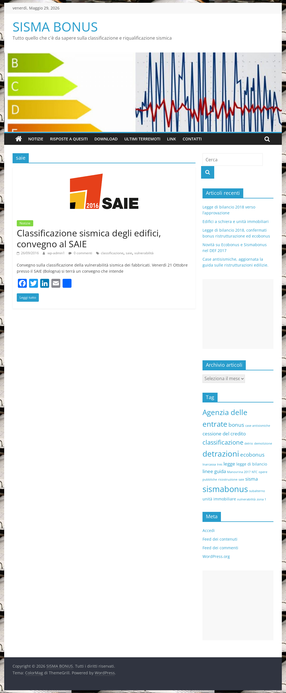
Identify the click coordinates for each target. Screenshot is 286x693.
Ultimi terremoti (142, 139)
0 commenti (80, 253)
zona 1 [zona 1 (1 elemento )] (261, 499)
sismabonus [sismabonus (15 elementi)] (225, 489)
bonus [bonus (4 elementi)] (236, 424)
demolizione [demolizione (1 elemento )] (263, 443)
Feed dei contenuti (219, 539)
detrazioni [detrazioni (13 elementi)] (220, 453)
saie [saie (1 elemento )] (241, 479)
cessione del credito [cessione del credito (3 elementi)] (224, 433)
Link (171, 139)
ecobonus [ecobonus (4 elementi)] (252, 454)
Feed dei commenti (220, 547)
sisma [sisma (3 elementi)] (251, 479)
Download (106, 139)
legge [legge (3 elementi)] (229, 464)
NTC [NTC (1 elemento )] (255, 472)
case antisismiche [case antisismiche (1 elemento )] (257, 426)
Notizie (35, 139)
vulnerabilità (144, 253)
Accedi (208, 530)
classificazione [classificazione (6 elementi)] (222, 442)
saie (129, 253)
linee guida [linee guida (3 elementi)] (214, 471)
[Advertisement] (237, 314)
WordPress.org (216, 556)
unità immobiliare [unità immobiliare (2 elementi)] (219, 499)
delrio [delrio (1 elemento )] (248, 443)
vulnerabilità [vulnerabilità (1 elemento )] (246, 499)
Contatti (192, 139)
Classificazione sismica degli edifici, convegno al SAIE (89, 238)
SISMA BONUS (55, 26)
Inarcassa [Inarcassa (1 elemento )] (209, 464)
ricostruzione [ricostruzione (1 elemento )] (227, 479)
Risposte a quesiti (69, 139)
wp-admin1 (56, 253)
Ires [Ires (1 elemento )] (219, 464)
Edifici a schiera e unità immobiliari (235, 221)
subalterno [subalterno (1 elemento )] (257, 491)
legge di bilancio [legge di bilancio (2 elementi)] (251, 464)
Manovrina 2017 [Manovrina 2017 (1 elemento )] (239, 472)
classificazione (112, 253)
